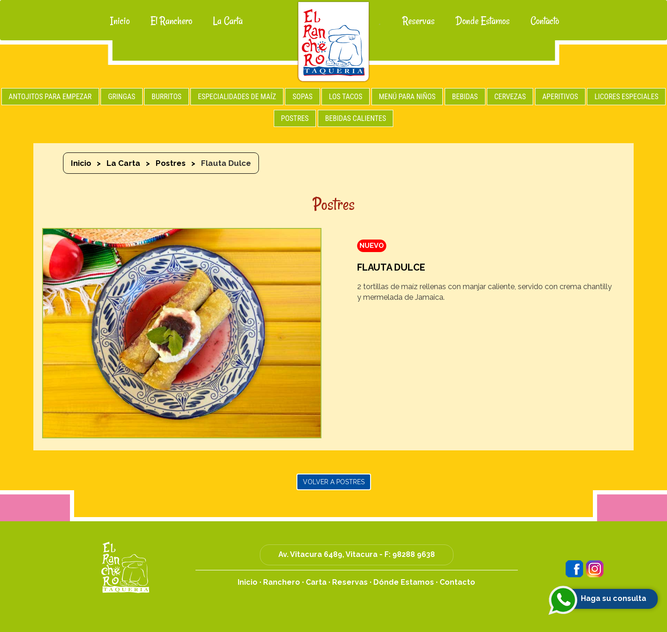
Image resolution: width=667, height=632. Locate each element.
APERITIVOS (560, 96)
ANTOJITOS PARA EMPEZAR (50, 96)
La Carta (228, 21)
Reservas (418, 21)
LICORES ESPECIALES (626, 96)
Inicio (120, 21)
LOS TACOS (345, 96)
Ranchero (281, 582)
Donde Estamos (482, 21)
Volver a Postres (334, 482)
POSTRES (295, 118)
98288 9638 (413, 554)
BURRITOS (166, 96)
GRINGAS (121, 96)
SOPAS (302, 96)
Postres (171, 163)
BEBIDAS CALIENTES (355, 118)
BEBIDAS (465, 96)
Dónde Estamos (403, 582)
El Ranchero (171, 21)
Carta (316, 582)
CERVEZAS (510, 96)
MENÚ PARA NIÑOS (407, 96)
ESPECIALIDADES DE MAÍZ (237, 96)
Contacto (544, 21)
